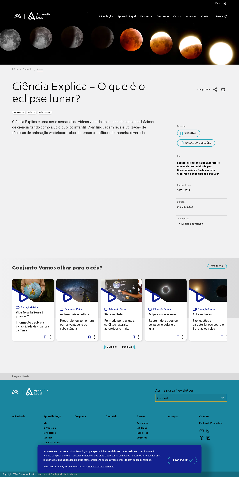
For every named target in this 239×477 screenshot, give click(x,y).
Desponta (146, 16)
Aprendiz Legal (127, 16)
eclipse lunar (44, 112)
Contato (206, 16)
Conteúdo (163, 16)
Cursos (177, 16)
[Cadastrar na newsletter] (222, 397)
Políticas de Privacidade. (100, 466)
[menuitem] (220, 3)
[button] (45, 337)
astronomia (19, 112)
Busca (219, 16)
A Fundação (106, 16)
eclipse (31, 112)
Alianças (191, 16)
